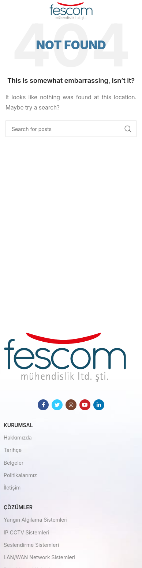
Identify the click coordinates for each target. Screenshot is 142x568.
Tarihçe (13, 450)
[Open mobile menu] (17, 11)
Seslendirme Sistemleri (31, 545)
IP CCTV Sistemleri (26, 532)
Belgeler (13, 463)
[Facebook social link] (43, 404)
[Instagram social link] (71, 404)
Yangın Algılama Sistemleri (35, 520)
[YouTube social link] (84, 404)
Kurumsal (18, 425)
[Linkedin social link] (98, 404)
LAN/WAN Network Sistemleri (39, 557)
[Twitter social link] (57, 404)
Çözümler (18, 507)
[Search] (71, 128)
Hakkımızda (18, 437)
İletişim (12, 487)
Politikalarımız (20, 475)
